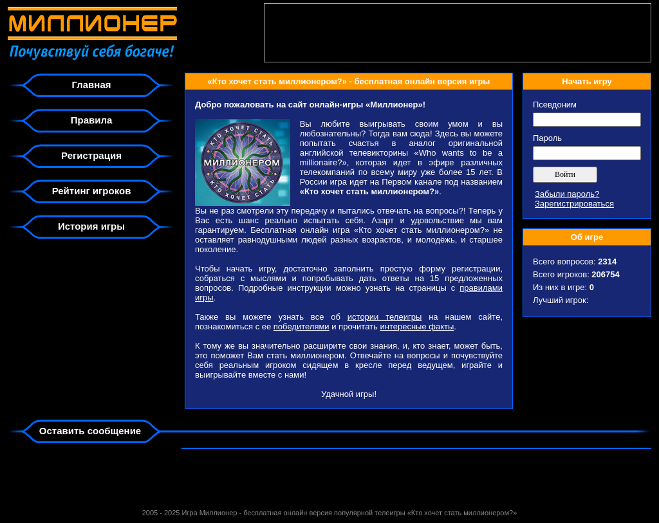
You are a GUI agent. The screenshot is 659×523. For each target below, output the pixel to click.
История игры (91, 226)
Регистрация (91, 155)
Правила (92, 120)
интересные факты (417, 326)
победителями (302, 326)
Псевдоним (555, 104)
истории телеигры (385, 317)
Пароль (547, 138)
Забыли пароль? (567, 194)
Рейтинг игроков (91, 190)
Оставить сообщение (90, 430)
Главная (91, 84)
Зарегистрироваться (574, 203)
